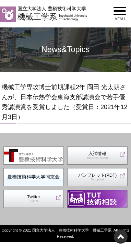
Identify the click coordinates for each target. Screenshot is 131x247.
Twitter (33, 198)
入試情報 (97, 155)
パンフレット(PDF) (97, 177)
